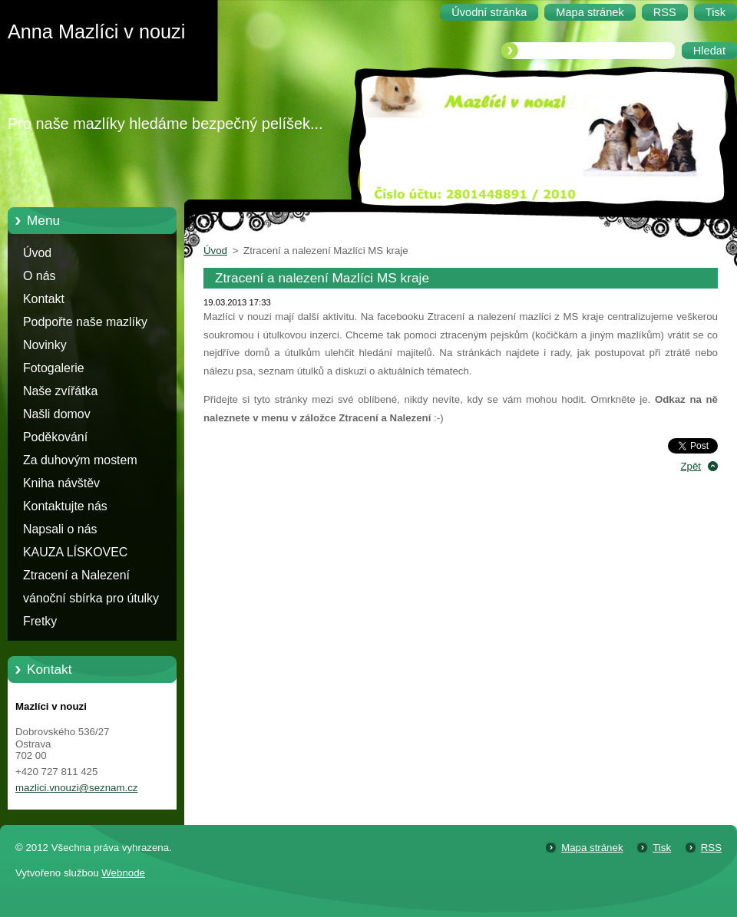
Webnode (123, 873)
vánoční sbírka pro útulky (91, 598)
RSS (711, 847)
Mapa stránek (592, 847)
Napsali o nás (60, 529)
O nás (39, 275)
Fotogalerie (53, 367)
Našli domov (57, 414)
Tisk (662, 847)
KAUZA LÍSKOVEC (75, 552)
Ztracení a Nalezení (76, 575)
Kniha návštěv (61, 483)
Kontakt (43, 298)
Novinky (45, 344)
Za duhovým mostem (80, 460)
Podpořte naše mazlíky (85, 321)
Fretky (40, 621)
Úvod (37, 252)
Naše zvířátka (60, 390)
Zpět (690, 466)
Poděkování (55, 437)
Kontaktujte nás (65, 506)
